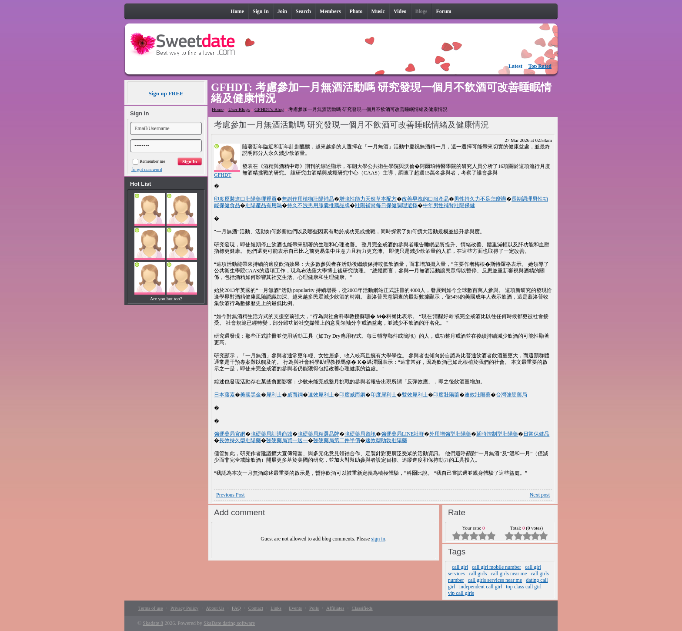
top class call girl (524, 587)
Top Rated (540, 66)
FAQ (236, 608)
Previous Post (230, 495)
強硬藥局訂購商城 (271, 434)
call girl (460, 567)
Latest (515, 66)
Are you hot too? (166, 298)
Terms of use (150, 608)
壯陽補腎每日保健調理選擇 (386, 205)
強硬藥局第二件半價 (336, 440)
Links (276, 608)
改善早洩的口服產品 (425, 199)
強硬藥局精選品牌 (318, 434)
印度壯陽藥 (446, 395)
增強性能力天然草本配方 (368, 199)
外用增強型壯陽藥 (450, 434)
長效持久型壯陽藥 (240, 440)
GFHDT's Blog (269, 109)
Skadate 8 (153, 623)
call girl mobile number (496, 567)
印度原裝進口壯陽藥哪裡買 (245, 199)
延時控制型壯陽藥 (497, 434)
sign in (378, 539)
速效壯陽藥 (478, 395)
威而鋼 (295, 395)
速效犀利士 (321, 395)
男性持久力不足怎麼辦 (480, 199)
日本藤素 (224, 395)
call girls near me (509, 574)
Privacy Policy (184, 608)
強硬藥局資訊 (360, 434)
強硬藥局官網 (229, 434)
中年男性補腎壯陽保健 (449, 205)
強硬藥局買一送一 (287, 440)
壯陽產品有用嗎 (263, 205)
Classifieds (361, 608)
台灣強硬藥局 (511, 395)
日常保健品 (536, 434)
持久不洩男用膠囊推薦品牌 (318, 205)
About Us (215, 608)
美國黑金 (250, 395)
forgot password (146, 169)
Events (295, 608)
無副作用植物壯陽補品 (308, 199)
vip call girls (461, 593)
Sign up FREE (165, 93)
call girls (478, 574)
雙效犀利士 (415, 395)
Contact (255, 608)
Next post (540, 495)
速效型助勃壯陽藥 (386, 440)
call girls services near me (495, 580)
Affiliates (335, 608)
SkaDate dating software (229, 623)
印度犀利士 (384, 395)
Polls (314, 608)
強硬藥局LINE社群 (402, 434)
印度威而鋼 (352, 395)
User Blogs (239, 109)
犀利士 (274, 395)
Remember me (149, 161)
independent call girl (480, 587)
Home (218, 109)
